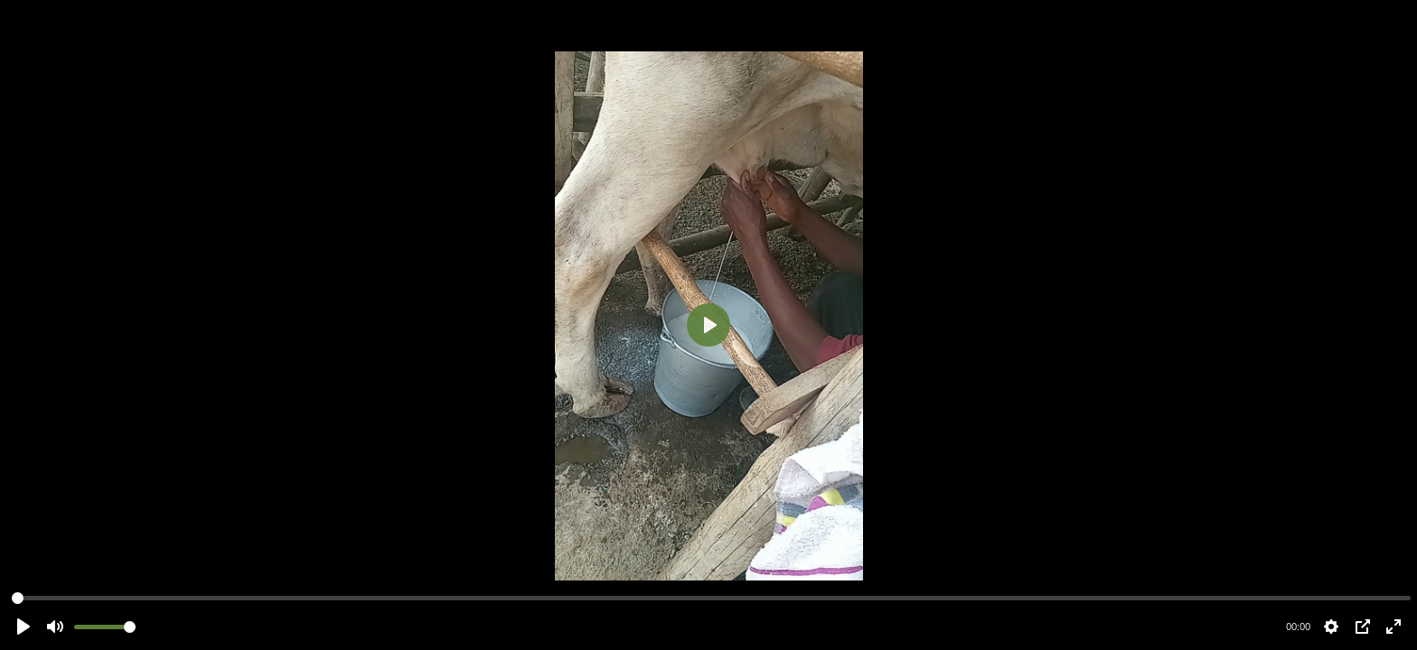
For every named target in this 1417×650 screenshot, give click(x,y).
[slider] (711, 598)
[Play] (708, 325)
